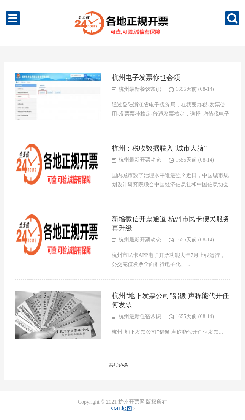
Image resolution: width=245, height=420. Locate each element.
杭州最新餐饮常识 (140, 89)
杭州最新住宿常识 (140, 316)
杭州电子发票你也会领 (146, 77)
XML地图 (121, 409)
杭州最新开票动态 (140, 160)
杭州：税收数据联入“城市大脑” (159, 148)
